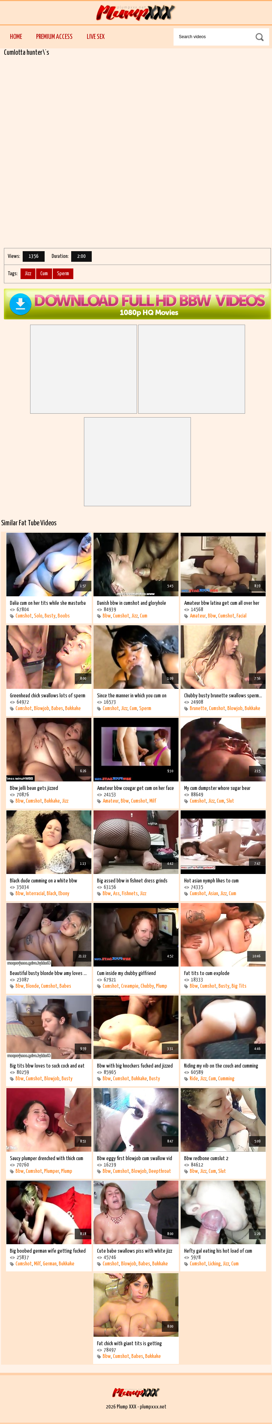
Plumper (51, 1171)
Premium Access (54, 37)
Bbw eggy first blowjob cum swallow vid (134, 1158)
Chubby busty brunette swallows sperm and (223, 695)
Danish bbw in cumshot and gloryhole (131, 603)
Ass (116, 893)
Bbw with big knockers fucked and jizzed (135, 1066)
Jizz (28, 273)
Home (16, 37)
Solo (38, 616)
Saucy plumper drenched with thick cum (46, 1158)
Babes (57, 708)
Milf (152, 801)
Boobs (64, 616)
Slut (230, 801)
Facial (241, 616)
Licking (214, 1263)
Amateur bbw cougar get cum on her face (135, 788)
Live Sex (95, 37)
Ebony (63, 893)
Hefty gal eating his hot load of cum (218, 1251)
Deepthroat (160, 1171)
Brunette (198, 708)
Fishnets (130, 893)
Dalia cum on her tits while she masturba (48, 603)
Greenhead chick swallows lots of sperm (47, 695)
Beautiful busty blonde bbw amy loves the (49, 973)
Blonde (32, 986)
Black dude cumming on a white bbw (43, 881)
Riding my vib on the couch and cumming (221, 1066)
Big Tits (239, 986)
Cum (44, 273)
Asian (213, 893)
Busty (50, 616)
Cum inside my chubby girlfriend (126, 973)
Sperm (63, 273)
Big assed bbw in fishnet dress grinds (132, 881)
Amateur (198, 616)
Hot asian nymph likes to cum (211, 881)
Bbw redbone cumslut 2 (206, 1158)
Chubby (147, 986)
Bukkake (73, 708)
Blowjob (41, 708)
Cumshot (24, 616)
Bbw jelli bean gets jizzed (34, 788)
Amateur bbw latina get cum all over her (221, 603)
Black (51, 893)
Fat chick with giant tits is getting (129, 1343)
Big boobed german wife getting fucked (48, 1251)
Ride (194, 1078)
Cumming (226, 1078)
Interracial (35, 893)
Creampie (129, 986)
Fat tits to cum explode (207, 973)
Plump (161, 986)
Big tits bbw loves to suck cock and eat (47, 1066)
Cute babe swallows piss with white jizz (134, 1251)
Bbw (107, 616)
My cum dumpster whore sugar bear (217, 788)
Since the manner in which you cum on (131, 695)
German (50, 1263)
